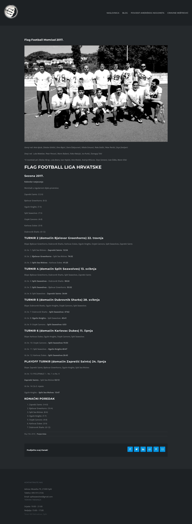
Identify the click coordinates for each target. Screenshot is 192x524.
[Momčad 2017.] (96, 93)
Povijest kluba (41, 434)
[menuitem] (114, 13)
